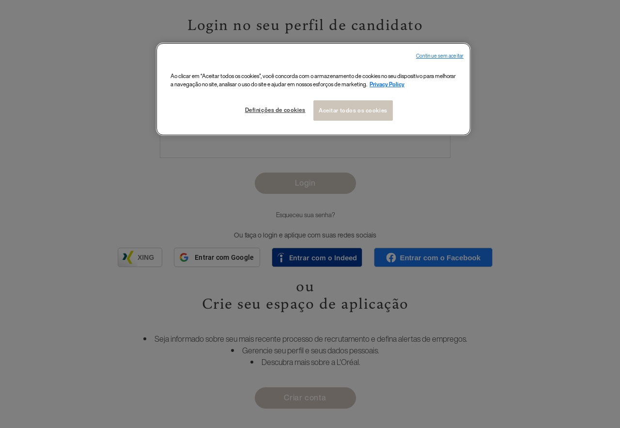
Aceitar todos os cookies (353, 110)
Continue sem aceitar (440, 56)
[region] (313, 89)
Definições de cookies (275, 110)
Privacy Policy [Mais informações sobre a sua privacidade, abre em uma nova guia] (387, 84)
